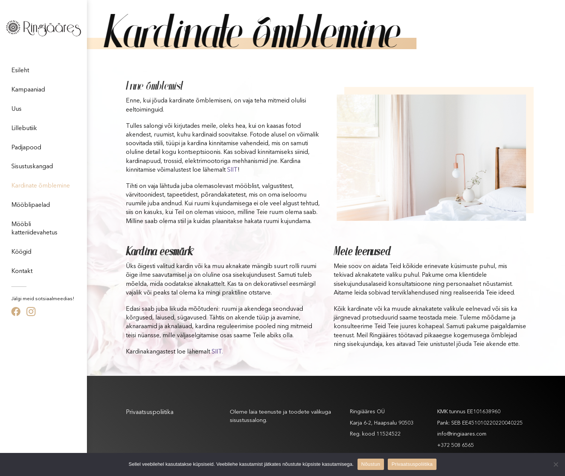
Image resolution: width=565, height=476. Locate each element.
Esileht (20, 71)
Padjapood (26, 148)
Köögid (21, 252)
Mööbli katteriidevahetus (34, 229)
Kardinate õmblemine (40, 186)
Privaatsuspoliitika (149, 412)
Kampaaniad (28, 90)
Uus (16, 109)
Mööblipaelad (30, 205)
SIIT (232, 170)
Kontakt (22, 271)
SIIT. (217, 352)
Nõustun (370, 464)
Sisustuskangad (32, 167)
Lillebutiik (24, 129)
